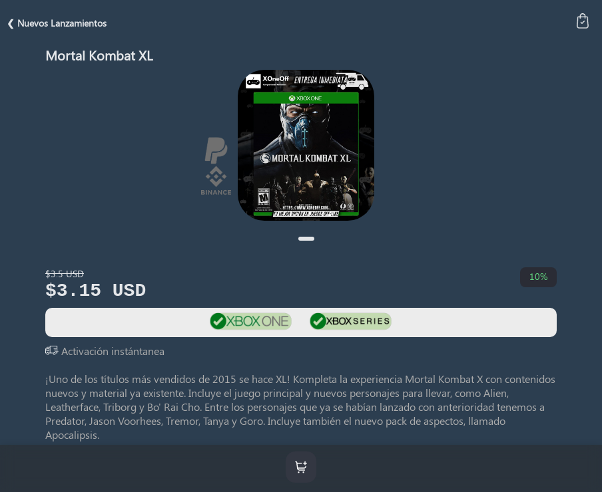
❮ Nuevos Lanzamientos (57, 23)
